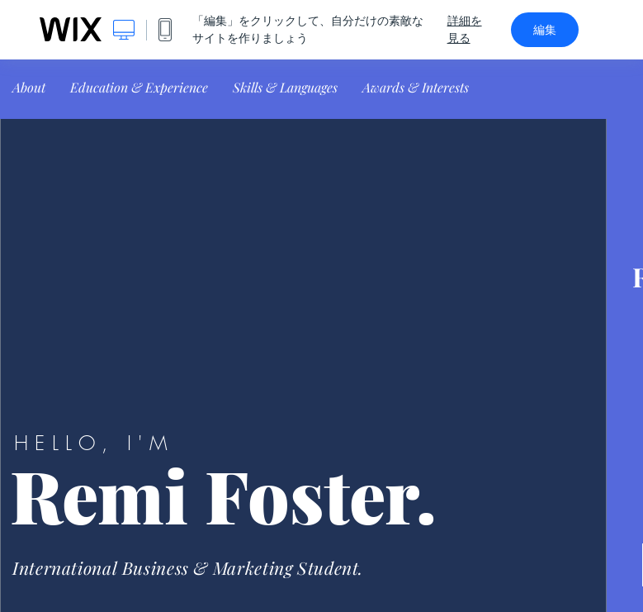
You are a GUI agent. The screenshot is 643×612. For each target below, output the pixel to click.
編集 (544, 29)
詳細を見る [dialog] (464, 29)
